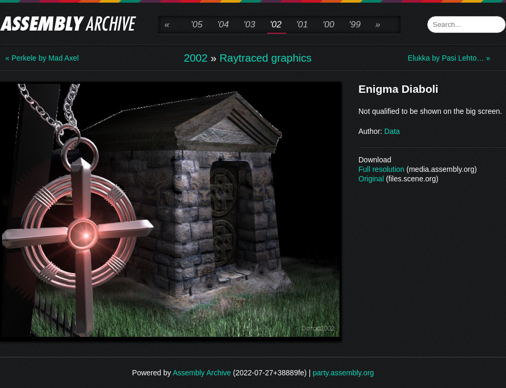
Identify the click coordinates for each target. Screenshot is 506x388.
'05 (196, 25)
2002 (196, 58)
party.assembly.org (343, 372)
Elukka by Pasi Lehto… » (449, 58)
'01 (302, 25)
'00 (328, 25)
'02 (275, 25)
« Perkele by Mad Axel (42, 58)
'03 (249, 25)
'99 (355, 25)
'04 (223, 25)
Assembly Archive (202, 372)
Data (392, 131)
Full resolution (381, 169)
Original (371, 178)
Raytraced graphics (265, 58)
